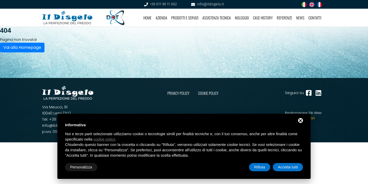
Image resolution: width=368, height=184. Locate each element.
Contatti (314, 17)
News (300, 17)
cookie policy (104, 139)
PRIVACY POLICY (178, 93)
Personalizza (81, 167)
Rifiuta (259, 167)
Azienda (161, 17)
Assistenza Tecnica (216, 17)
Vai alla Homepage (22, 47)
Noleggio (242, 17)
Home (147, 17)
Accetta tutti (288, 167)
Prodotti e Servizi (184, 17)
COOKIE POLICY (208, 93)
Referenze (284, 17)
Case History (263, 17)
